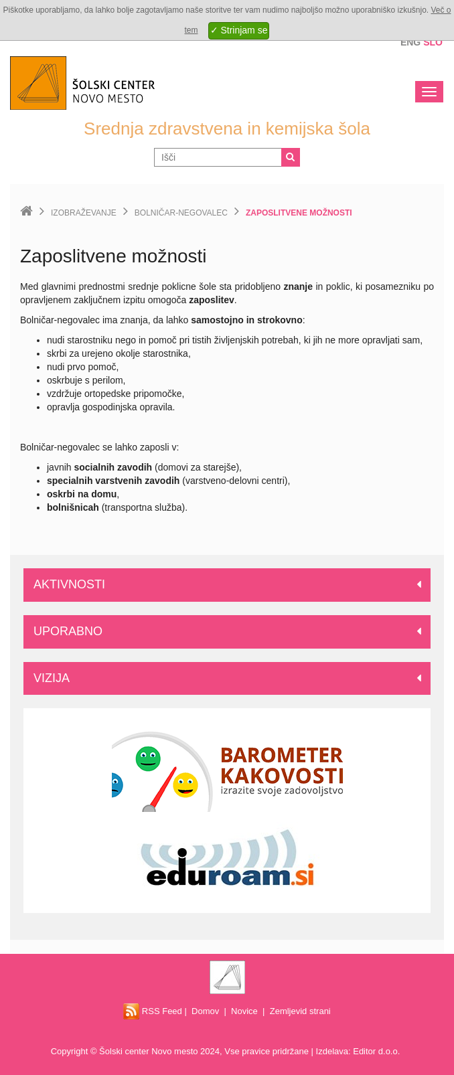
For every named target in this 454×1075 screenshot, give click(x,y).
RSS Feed (152, 1011)
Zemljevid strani (300, 1011)
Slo (433, 42)
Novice (244, 1011)
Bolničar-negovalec (181, 213)
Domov (205, 1011)
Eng (410, 42)
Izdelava (332, 1051)
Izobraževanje (84, 213)
